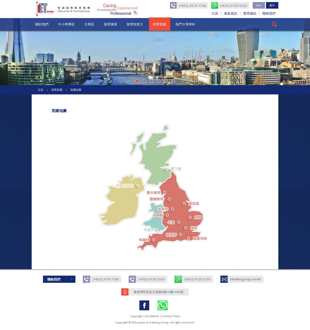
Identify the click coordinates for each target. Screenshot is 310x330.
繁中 (272, 5)
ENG (258, 5)
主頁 (215, 13)
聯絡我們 (268, 13)
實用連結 (249, 13)
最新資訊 (230, 13)
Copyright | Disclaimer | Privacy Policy (155, 316)
